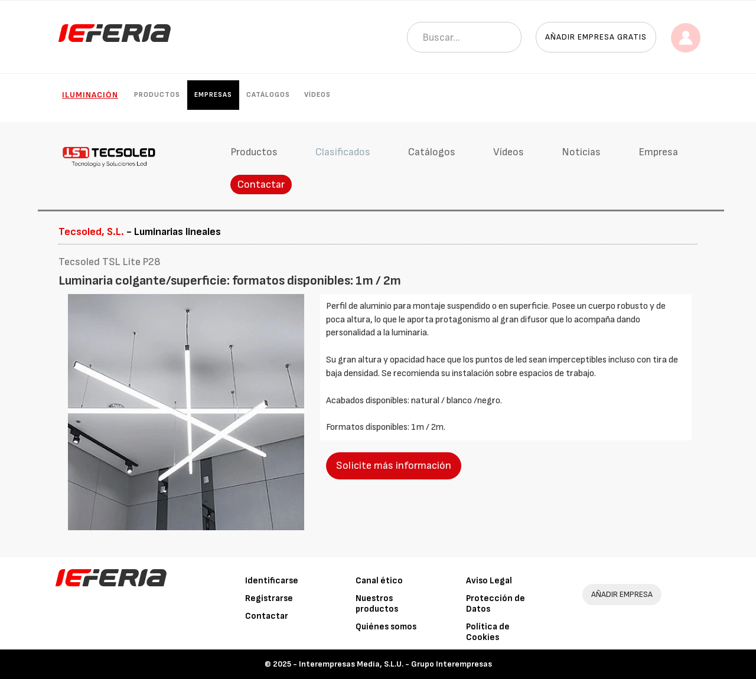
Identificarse (271, 580)
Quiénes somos (386, 626)
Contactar (261, 184)
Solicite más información (393, 465)
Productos (157, 94)
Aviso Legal (489, 580)
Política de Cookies (488, 632)
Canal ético (379, 580)
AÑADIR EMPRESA (622, 594)
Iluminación (90, 95)
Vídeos (317, 94)
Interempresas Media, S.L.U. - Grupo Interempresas (395, 664)
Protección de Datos (495, 604)
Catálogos (268, 94)
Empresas (213, 94)
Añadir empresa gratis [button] (596, 37)
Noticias (581, 152)
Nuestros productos (377, 604)
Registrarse (269, 598)
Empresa (658, 152)
